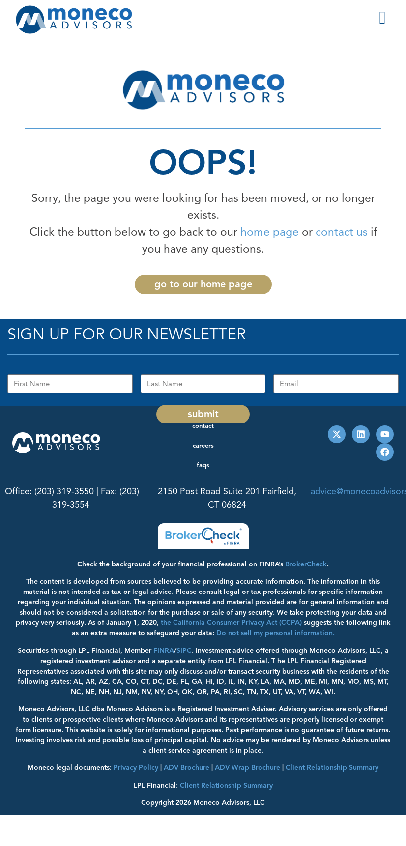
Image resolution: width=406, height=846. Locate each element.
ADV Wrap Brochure (247, 767)
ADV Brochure (186, 767)
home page (269, 232)
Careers (203, 446)
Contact (203, 426)
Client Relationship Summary (226, 785)
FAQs (203, 465)
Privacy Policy (136, 767)
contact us (342, 232)
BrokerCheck (306, 564)
